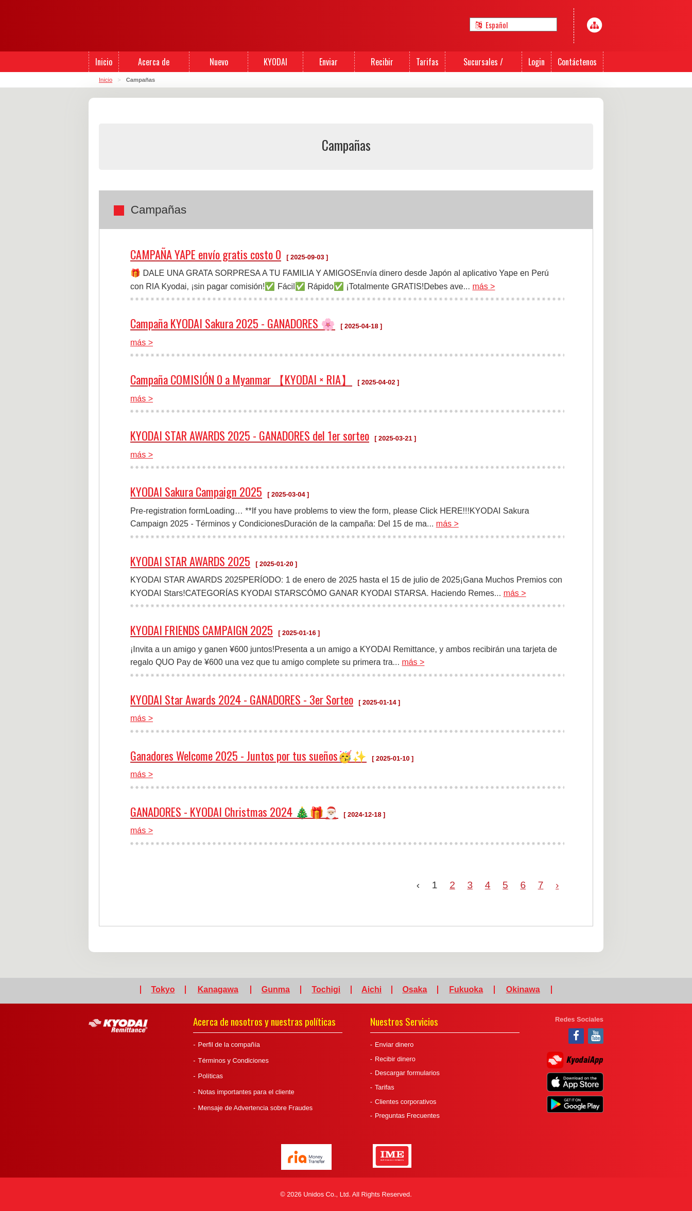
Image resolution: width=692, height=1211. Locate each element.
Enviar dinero (394, 1044)
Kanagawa (218, 990)
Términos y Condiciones (233, 1060)
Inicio (105, 80)
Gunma (276, 990)
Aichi (371, 990)
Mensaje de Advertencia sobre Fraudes (255, 1108)
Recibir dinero (395, 1059)
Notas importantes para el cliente (246, 1092)
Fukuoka (466, 990)
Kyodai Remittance (118, 1025)
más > (483, 286)
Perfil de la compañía (229, 1044)
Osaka (414, 990)
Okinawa (523, 990)
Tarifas (384, 1087)
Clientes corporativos (406, 1101)
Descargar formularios (407, 1073)
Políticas (210, 1076)
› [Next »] (557, 885)
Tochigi (326, 990)
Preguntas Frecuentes (407, 1115)
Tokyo (163, 990)
